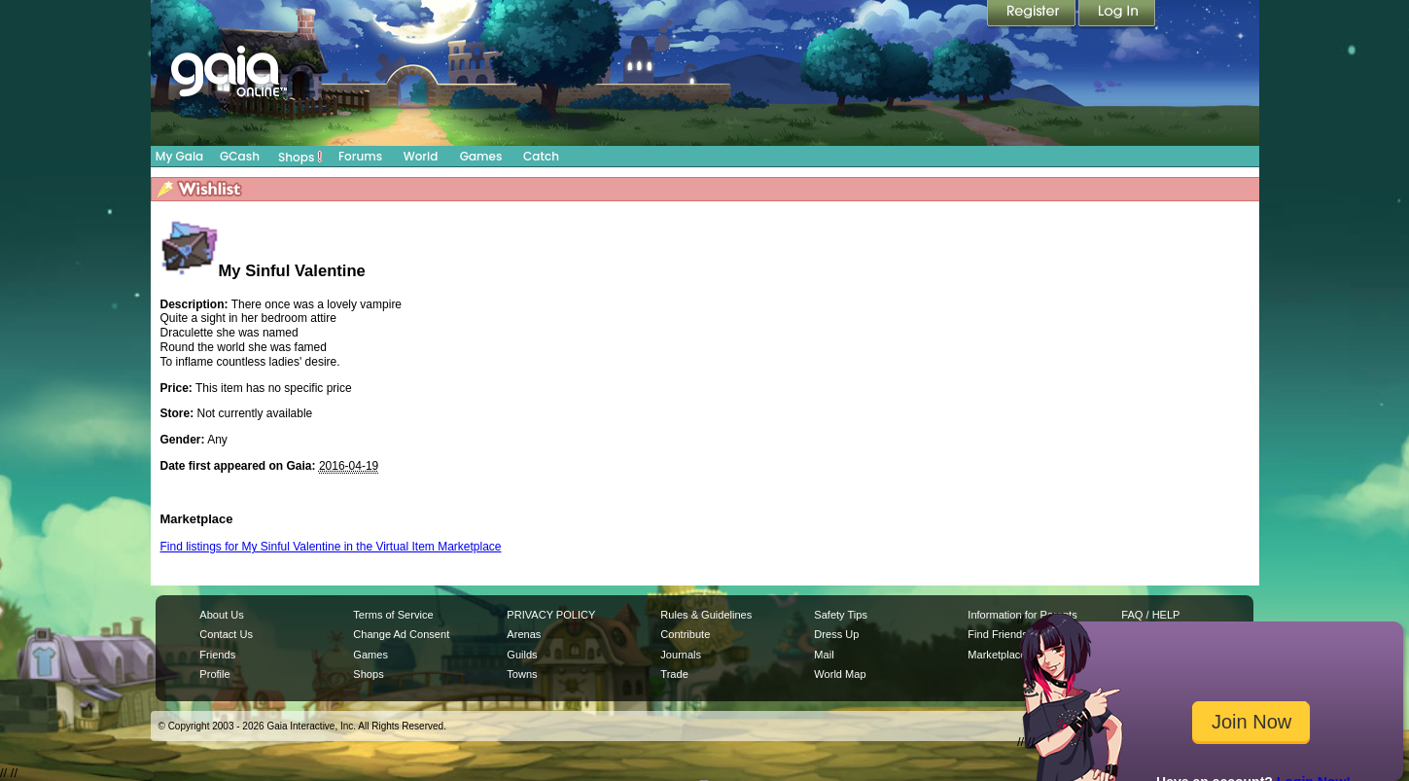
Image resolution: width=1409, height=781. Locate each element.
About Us (221, 615)
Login (1117, 14)
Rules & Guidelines (706, 615)
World (421, 156)
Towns (522, 674)
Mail (823, 654)
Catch (541, 156)
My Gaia (179, 156)
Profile (214, 674)
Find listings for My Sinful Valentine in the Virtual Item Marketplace (331, 546)
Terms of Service (393, 615)
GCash (240, 156)
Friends (217, 654)
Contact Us (226, 634)
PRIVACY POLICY (551, 615)
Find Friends (997, 634)
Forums (360, 156)
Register (1032, 14)
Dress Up (836, 634)
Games (481, 156)
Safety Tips (840, 615)
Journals (680, 654)
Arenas (524, 634)
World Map (839, 674)
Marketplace (997, 654)
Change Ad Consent (401, 634)
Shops (300, 156)
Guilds (522, 654)
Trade (673, 674)
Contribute (685, 634)
